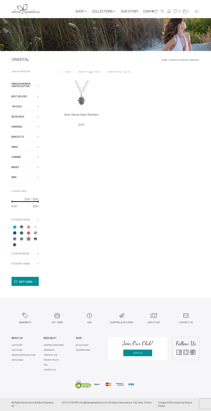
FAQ (46, 364)
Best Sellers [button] (25, 96)
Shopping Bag (83, 350)
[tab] (25, 85)
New (91, 71)
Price (97, 71)
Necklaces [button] (25, 117)
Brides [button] (25, 167)
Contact (150, 11)
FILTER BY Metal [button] (25, 253)
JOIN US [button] (138, 353)
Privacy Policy (51, 359)
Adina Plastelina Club (23, 355)
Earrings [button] (25, 127)
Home (164, 60)
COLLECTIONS (104, 11)
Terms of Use (50, 355)
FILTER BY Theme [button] (25, 263)
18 (125, 71)
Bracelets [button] (25, 137)
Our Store (17, 350)
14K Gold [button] (25, 106)
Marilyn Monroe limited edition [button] (25, 85)
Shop (81, 11)
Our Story (129, 11)
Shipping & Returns (54, 345)
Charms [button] (25, 157)
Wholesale (17, 359)
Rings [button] (25, 147)
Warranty (49, 350)
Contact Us (50, 369)
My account (82, 345)
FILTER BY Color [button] (25, 220)
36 (129, 71)
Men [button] (25, 177)
